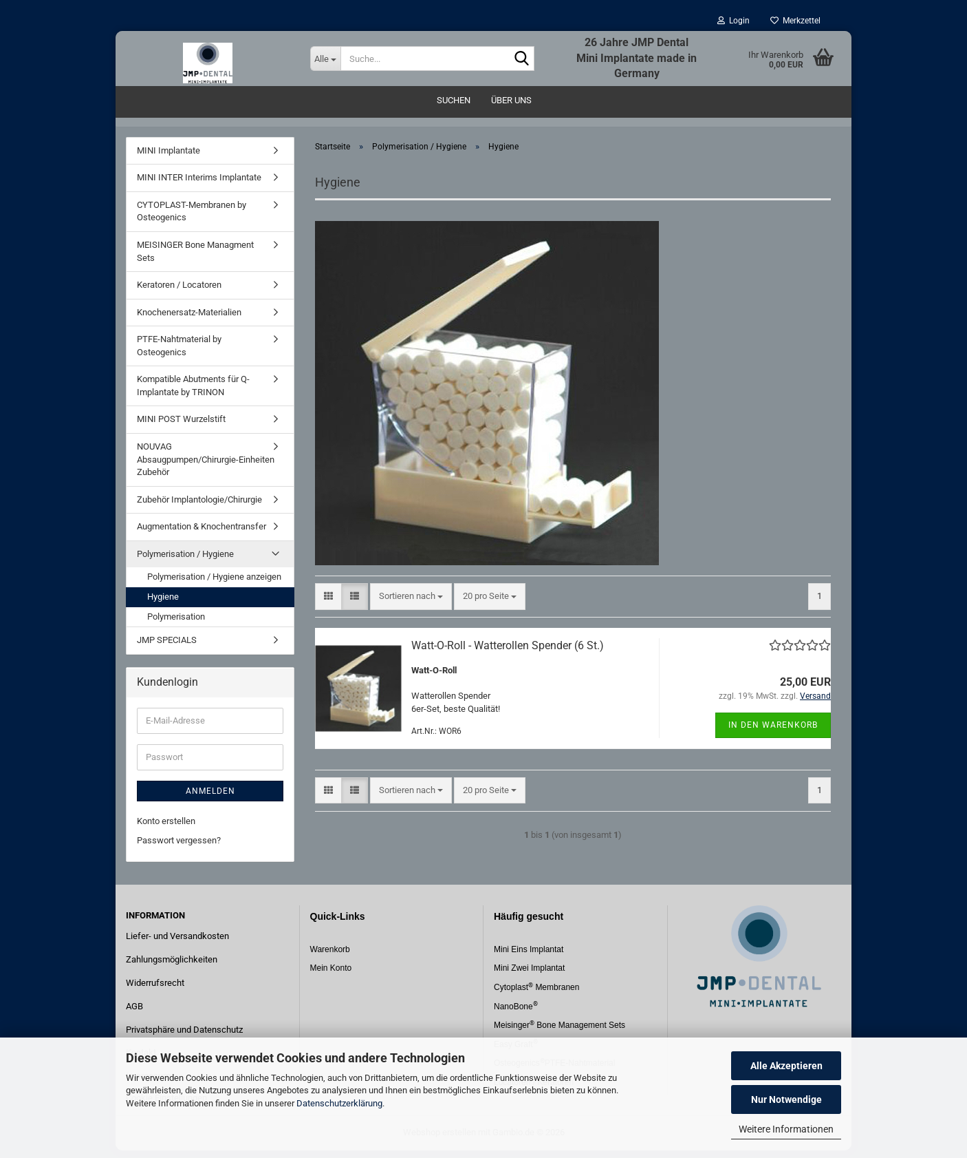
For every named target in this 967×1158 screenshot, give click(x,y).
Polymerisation (176, 624)
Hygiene (163, 604)
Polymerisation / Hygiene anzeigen (214, 585)
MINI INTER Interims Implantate (199, 185)
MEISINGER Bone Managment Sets (195, 259)
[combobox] (411, 604)
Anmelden (210, 798)
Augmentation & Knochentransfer (201, 534)
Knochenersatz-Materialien (189, 320)
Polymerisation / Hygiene (185, 561)
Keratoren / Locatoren (179, 292)
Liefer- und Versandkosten (177, 943)
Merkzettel (795, 20)
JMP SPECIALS (167, 647)
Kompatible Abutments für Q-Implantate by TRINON (193, 394)
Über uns (511, 100)
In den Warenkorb (773, 732)
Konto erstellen (166, 828)
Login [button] (733, 20)
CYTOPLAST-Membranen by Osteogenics (191, 219)
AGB (134, 1014)
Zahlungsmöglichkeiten (171, 967)
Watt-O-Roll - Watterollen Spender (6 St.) (507, 653)
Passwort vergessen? (179, 848)
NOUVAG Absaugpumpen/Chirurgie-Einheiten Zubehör (205, 467)
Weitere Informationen (786, 1129)
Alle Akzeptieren (786, 1065)
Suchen (453, 100)
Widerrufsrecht (155, 990)
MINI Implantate (168, 158)
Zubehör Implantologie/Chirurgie (199, 507)
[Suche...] (325, 58)
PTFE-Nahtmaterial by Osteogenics (179, 354)
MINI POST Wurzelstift (181, 427)
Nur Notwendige (786, 1099)
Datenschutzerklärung (339, 1103)
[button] (328, 604)
